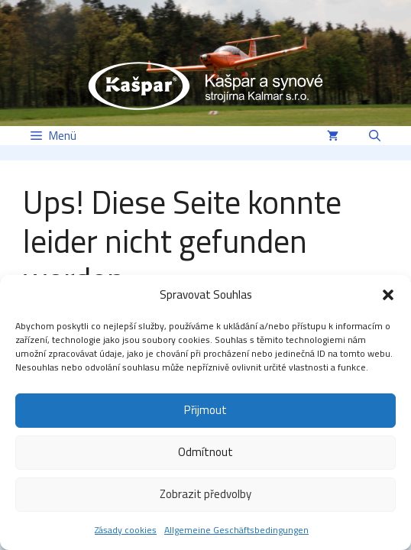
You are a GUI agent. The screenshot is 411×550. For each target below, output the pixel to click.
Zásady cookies (126, 530)
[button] (388, 294)
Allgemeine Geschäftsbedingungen (236, 530)
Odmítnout (205, 452)
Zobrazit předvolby (205, 494)
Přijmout (205, 410)
